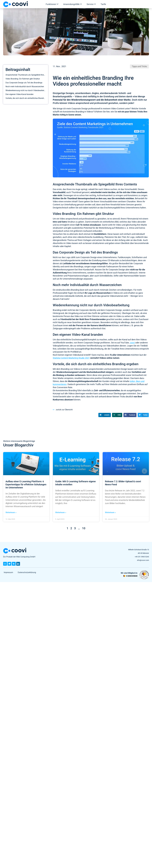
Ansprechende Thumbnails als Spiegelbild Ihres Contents (26, 75)
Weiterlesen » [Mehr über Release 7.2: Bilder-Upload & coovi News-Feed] (110, 523)
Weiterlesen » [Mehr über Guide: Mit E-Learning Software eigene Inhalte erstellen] (60, 523)
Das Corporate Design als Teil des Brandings (24, 83)
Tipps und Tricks (139, 66)
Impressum (8, 583)
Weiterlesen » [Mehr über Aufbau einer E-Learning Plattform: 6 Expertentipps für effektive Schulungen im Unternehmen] (11, 523)
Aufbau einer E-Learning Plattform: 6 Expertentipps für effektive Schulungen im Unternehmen (26, 495)
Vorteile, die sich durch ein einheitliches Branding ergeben (26, 98)
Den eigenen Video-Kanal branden (20, 94)
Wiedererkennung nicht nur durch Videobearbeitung (26, 90)
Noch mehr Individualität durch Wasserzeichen (25, 86)
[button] (104, 415)
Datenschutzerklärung (27, 583)
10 (83, 539)
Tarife (103, 4)
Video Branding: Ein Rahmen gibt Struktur (23, 79)
